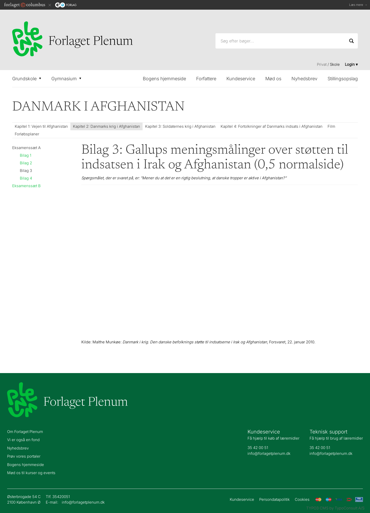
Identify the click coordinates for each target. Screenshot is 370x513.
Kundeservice (240, 78)
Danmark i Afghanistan (98, 107)
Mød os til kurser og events (31, 472)
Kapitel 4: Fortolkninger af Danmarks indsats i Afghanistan (271, 126)
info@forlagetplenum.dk (269, 453)
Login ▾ (351, 64)
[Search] (351, 40)
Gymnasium (66, 78)
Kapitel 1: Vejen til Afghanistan (41, 126)
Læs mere (358, 5)
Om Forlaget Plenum (25, 431)
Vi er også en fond (23, 439)
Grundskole (26, 78)
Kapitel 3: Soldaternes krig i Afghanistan (180, 126)
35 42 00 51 (258, 447)
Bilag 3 (26, 170)
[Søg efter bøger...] (286, 41)
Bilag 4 (26, 178)
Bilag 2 (26, 163)
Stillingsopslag (343, 78)
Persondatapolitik (274, 499)
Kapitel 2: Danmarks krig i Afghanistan (106, 126)
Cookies (302, 499)
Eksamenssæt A (26, 147)
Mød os (273, 78)
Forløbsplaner (27, 134)
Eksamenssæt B (26, 185)
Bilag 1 (25, 155)
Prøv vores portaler (23, 456)
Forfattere (206, 78)
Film (331, 126)
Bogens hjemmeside (164, 78)
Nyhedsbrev (304, 78)
